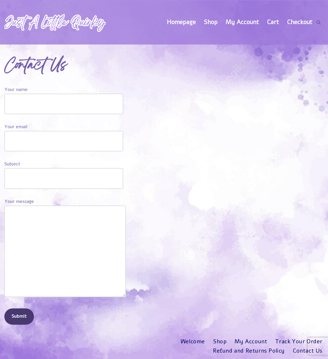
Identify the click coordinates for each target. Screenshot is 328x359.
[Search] (318, 22)
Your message (65, 248)
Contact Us (307, 351)
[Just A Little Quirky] (55, 22)
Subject (63, 171)
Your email (63, 134)
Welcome (192, 342)
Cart (273, 22)
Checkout (299, 22)
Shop (211, 22)
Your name (63, 96)
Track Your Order (298, 342)
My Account (242, 22)
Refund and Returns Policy (249, 351)
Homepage (181, 22)
